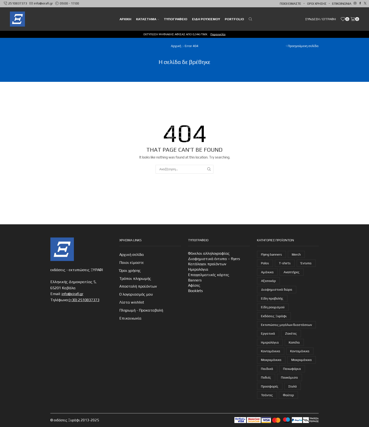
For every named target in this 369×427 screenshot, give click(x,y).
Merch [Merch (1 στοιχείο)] (296, 254)
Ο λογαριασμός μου (136, 294)
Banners (195, 280)
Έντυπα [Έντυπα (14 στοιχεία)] (306, 263)
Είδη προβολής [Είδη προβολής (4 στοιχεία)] (272, 298)
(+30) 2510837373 (83, 300)
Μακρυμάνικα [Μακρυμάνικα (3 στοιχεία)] (301, 360)
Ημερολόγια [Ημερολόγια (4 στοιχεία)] (270, 342)
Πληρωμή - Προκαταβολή (141, 310)
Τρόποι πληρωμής (135, 278)
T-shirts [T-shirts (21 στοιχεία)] (285, 263)
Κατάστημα (147, 19)
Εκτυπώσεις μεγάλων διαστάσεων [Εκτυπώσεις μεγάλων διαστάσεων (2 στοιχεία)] (286, 325)
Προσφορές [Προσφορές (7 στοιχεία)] (269, 386)
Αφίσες (194, 285)
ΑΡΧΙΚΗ (125, 19)
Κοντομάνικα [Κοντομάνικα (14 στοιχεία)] (299, 351)
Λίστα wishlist (131, 302)
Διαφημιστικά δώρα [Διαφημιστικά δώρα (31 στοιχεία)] (276, 289)
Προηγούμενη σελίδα (303, 46)
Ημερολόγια (198, 269)
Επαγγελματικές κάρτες (208, 275)
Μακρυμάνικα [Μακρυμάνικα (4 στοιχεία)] (271, 360)
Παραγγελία (217, 34)
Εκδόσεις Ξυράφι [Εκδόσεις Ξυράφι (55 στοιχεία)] (274, 316)
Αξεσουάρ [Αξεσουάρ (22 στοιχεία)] (268, 281)
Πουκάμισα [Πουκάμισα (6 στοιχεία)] (289, 377)
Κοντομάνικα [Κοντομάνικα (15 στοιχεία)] (270, 351)
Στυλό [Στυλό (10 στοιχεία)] (292, 386)
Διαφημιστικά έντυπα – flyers (214, 259)
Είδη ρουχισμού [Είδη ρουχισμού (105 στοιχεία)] (273, 307)
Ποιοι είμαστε (290, 3)
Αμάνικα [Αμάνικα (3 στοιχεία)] (267, 272)
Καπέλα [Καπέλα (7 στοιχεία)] (294, 342)
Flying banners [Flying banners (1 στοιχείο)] (271, 254)
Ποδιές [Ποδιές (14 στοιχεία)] (266, 377)
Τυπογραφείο (175, 19)
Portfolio (234, 19)
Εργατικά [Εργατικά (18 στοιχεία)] (268, 333)
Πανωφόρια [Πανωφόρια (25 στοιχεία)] (292, 369)
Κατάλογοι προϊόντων (207, 264)
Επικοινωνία (341, 3)
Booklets (195, 291)
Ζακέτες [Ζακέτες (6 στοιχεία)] (291, 333)
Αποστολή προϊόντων (138, 286)
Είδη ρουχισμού (206, 19)
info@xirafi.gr (72, 294)
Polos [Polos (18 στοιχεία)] (265, 263)
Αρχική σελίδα (131, 254)
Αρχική (176, 46)
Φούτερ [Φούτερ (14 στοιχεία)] (288, 395)
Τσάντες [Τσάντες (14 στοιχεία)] (267, 395)
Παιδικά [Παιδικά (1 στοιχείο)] (267, 369)
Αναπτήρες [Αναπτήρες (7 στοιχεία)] (292, 272)
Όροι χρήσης (316, 3)
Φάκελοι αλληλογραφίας (209, 253)
